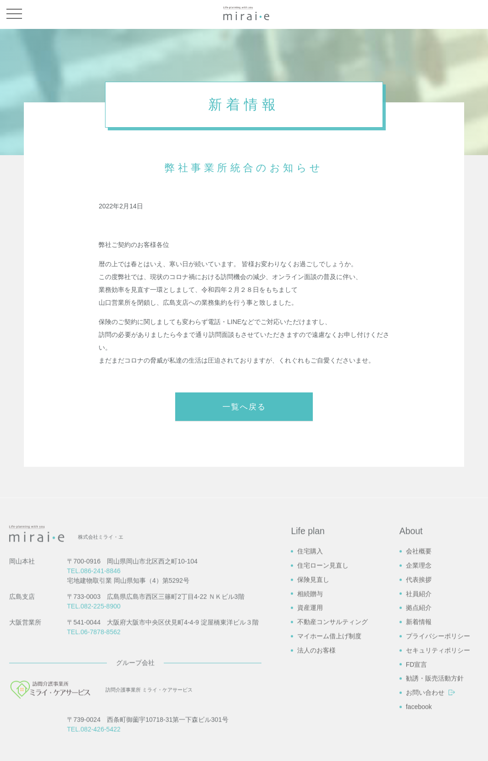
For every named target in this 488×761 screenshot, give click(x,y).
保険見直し (313, 682)
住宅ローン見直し (323, 668)
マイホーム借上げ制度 (329, 739)
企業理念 (419, 668)
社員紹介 (419, 696)
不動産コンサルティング (332, 725)
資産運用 (310, 711)
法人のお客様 (316, 753)
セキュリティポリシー (438, 753)
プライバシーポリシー (438, 739)
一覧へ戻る (244, 406)
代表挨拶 (419, 682)
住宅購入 (310, 654)
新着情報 (419, 725)
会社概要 (419, 654)
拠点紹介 (419, 711)
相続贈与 (310, 696)
